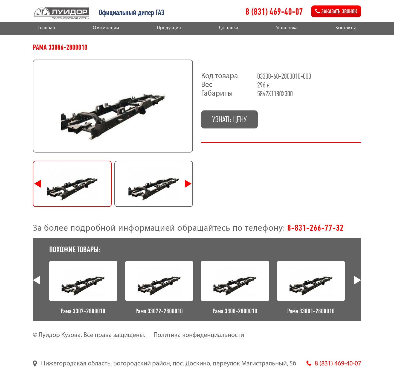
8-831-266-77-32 (315, 228)
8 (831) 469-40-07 (274, 11)
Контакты (345, 28)
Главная (46, 28)
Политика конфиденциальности (198, 335)
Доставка (228, 28)
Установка (287, 28)
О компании (106, 28)
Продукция (169, 28)
